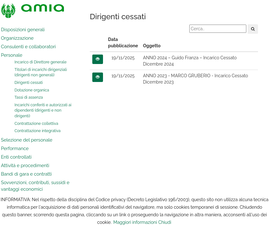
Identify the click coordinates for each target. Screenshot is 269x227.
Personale (11, 55)
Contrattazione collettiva (36, 123)
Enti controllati (16, 157)
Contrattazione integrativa (37, 130)
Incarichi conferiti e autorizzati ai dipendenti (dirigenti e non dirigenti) (43, 110)
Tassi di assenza (28, 97)
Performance (15, 148)
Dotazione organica (31, 90)
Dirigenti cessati (28, 82)
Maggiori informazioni (135, 222)
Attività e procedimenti (25, 165)
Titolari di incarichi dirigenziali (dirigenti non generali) (40, 72)
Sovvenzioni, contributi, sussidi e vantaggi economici (35, 186)
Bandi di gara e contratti (26, 174)
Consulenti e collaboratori (28, 46)
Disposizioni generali (23, 29)
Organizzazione (17, 38)
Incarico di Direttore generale (40, 62)
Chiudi (164, 222)
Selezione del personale (26, 140)
